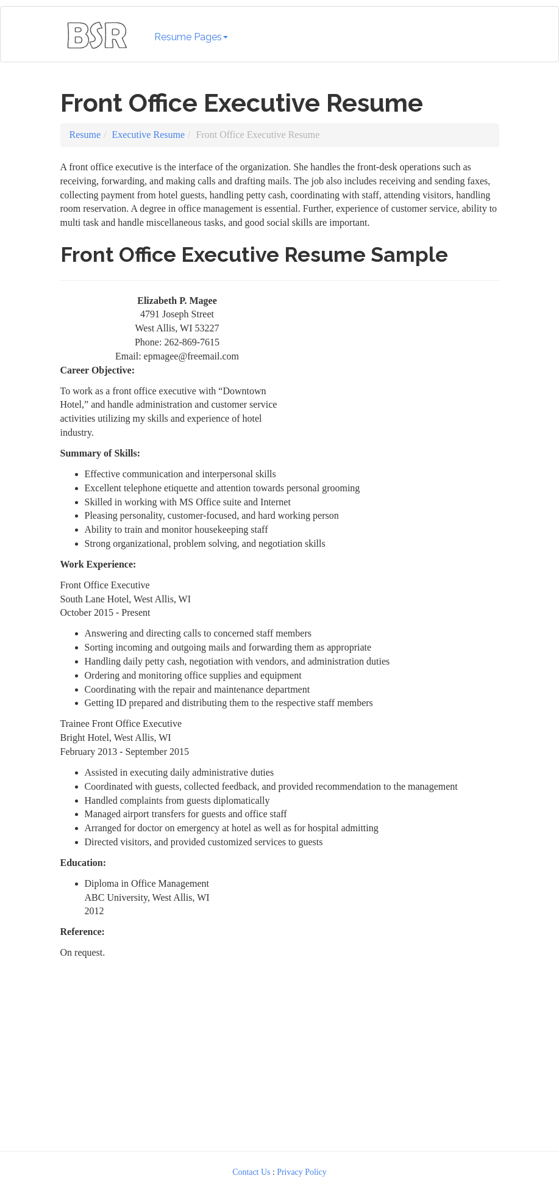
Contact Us (251, 1172)
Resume (85, 134)
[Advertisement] (400, 370)
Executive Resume (148, 134)
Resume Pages (191, 37)
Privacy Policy (302, 1172)
